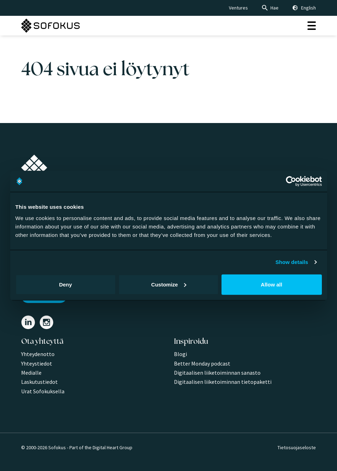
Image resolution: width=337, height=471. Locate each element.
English (308, 8)
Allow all (271, 284)
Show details (291, 262)
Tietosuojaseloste (296, 447)
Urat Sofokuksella (42, 391)
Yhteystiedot (36, 363)
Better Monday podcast (202, 363)
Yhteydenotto (38, 353)
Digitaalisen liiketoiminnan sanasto (217, 372)
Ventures (238, 8)
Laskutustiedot (39, 381)
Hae (274, 8)
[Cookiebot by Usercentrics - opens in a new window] (291, 181)
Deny (65, 284)
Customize (168, 284)
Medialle (31, 372)
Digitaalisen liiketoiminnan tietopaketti (223, 381)
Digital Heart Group (112, 447)
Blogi (180, 353)
